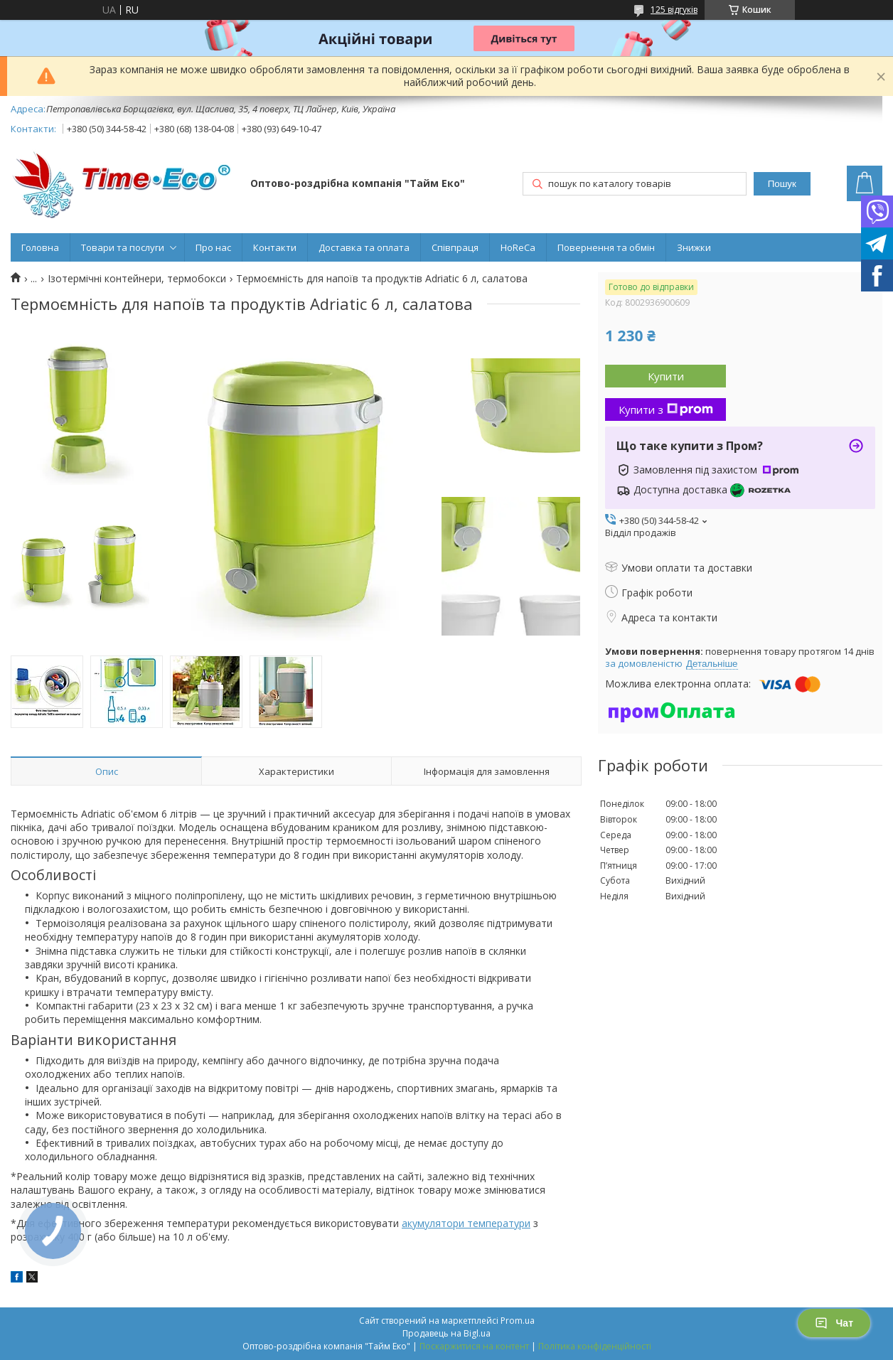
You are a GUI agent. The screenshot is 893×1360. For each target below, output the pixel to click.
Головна (40, 247)
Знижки (694, 247)
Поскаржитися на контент (474, 1346)
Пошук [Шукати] (782, 183)
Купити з (666, 409)
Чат (834, 1323)
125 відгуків (674, 10)
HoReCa (518, 247)
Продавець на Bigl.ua (446, 1333)
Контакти (274, 247)
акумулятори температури (466, 1223)
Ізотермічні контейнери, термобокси (137, 278)
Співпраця (455, 247)
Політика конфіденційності (594, 1346)
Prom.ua (518, 1321)
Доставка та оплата (364, 247)
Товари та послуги (122, 247)
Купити (666, 376)
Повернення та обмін (606, 247)
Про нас (213, 247)
